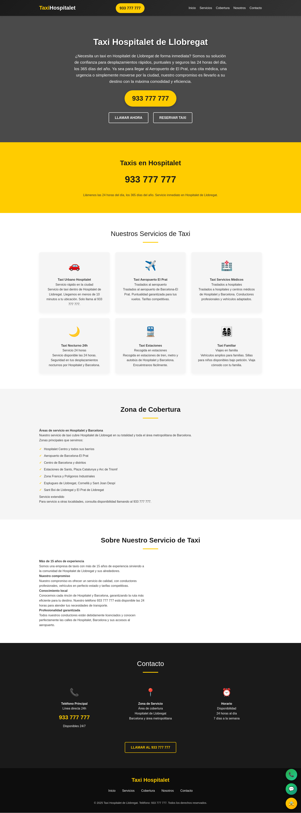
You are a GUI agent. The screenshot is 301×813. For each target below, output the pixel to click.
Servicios (206, 7)
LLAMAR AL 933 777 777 (150, 747)
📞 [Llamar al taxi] (291, 774)
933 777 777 (130, 8)
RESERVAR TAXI (172, 118)
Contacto (256, 7)
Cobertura (223, 7)
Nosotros (239, 7)
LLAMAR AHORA (128, 118)
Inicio (192, 7)
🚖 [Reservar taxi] (291, 803)
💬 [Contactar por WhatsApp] (291, 789)
